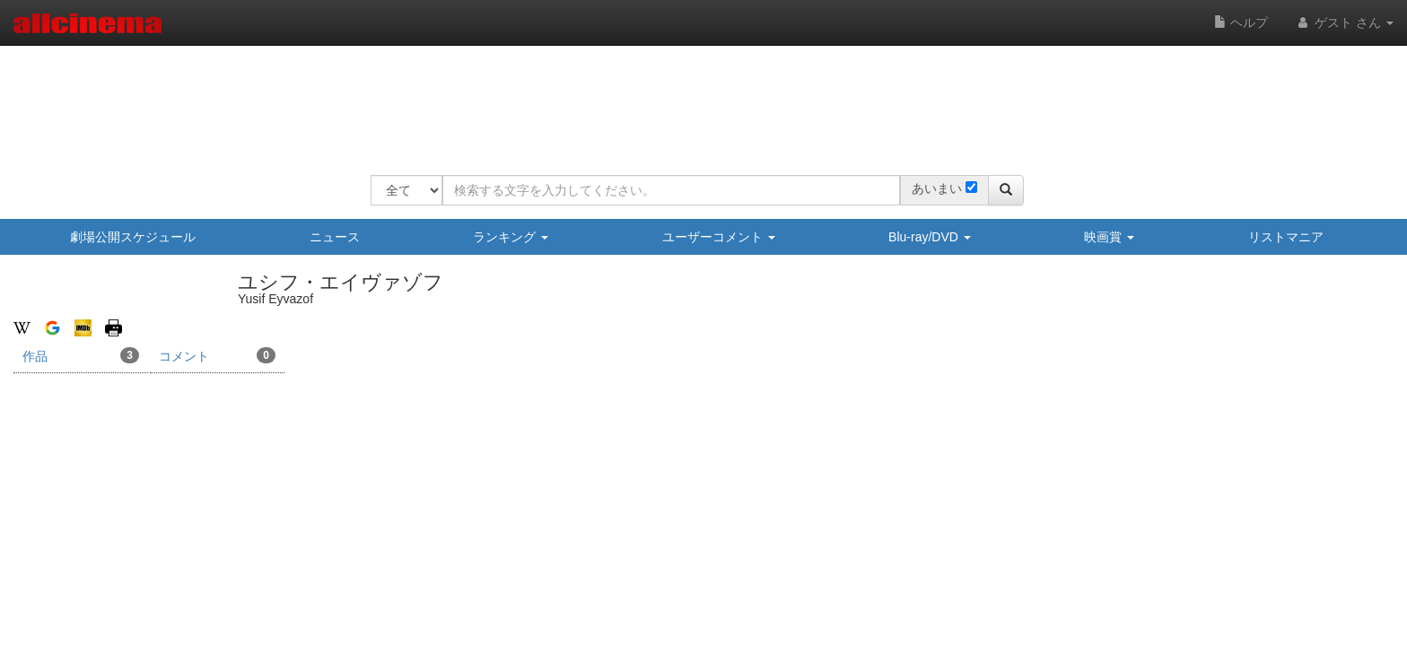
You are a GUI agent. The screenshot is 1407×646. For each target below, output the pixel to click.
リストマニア (1286, 237)
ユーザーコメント (718, 237)
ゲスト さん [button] (1344, 22)
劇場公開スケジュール (133, 237)
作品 (80, 355)
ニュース (335, 237)
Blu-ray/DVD (929, 237)
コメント (217, 355)
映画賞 (1109, 237)
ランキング (510, 237)
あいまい (937, 188)
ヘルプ (1241, 22)
